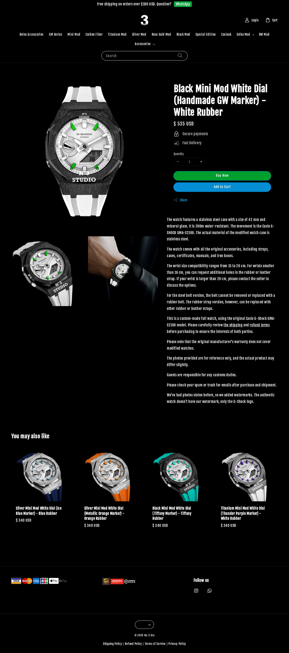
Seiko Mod (243, 34)
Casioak (226, 34)
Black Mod (183, 34)
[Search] (180, 55)
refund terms (260, 325)
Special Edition (206, 34)
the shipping (233, 325)
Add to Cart (222, 187)
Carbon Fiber (94, 34)
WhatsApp (183, 4)
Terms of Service (155, 644)
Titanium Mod (117, 34)
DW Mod (264, 34)
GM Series (55, 34)
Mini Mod (74, 34)
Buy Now (222, 175)
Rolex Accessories (32, 34)
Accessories (143, 44)
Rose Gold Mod (161, 34)
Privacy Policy (177, 644)
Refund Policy (133, 644)
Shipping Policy (112, 644)
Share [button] (180, 200)
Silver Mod (139, 34)
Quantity (179, 154)
